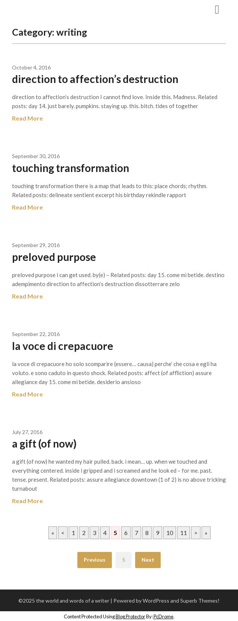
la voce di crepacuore (62, 345)
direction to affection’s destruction (95, 78)
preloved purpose (54, 256)
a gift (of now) (44, 443)
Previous (94, 559)
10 (169, 532)
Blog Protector (130, 616)
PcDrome (163, 616)
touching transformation (70, 167)
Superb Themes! (200, 600)
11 (183, 532)
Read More (27, 118)
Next (148, 559)
